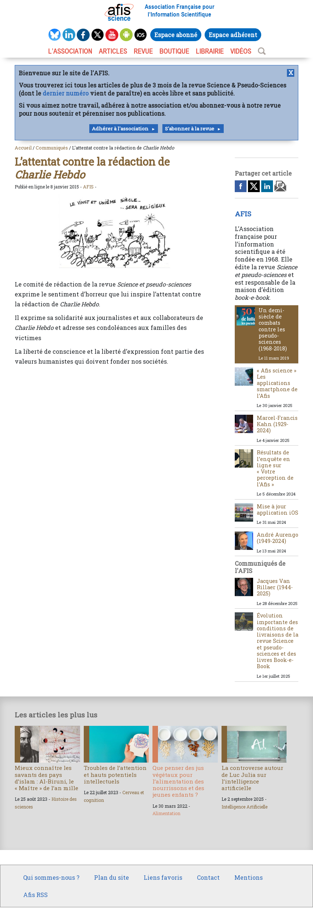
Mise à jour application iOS (277, 509)
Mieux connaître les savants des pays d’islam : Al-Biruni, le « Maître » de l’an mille (46, 778)
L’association (70, 51)
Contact (208, 877)
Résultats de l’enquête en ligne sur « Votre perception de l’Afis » (275, 468)
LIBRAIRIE (210, 51)
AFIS (88, 187)
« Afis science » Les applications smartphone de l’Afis (277, 383)
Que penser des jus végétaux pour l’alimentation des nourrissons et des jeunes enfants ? (178, 781)
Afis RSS (35, 894)
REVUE (143, 51)
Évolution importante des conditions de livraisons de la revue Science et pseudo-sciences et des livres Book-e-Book (277, 641)
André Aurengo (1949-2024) (277, 537)
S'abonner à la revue (189, 128)
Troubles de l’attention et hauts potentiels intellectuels (115, 774)
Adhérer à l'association (120, 128)
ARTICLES (113, 51)
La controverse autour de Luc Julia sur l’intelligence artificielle (252, 778)
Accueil (23, 148)
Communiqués (52, 148)
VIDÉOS (240, 51)
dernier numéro (66, 93)
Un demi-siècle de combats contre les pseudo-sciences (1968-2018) (273, 329)
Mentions (248, 877)
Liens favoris (163, 877)
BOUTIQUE (174, 51)
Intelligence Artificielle (244, 807)
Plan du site (111, 877)
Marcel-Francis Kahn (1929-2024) (277, 424)
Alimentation (166, 813)
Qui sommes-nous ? (51, 877)
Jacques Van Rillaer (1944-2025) (275, 587)
